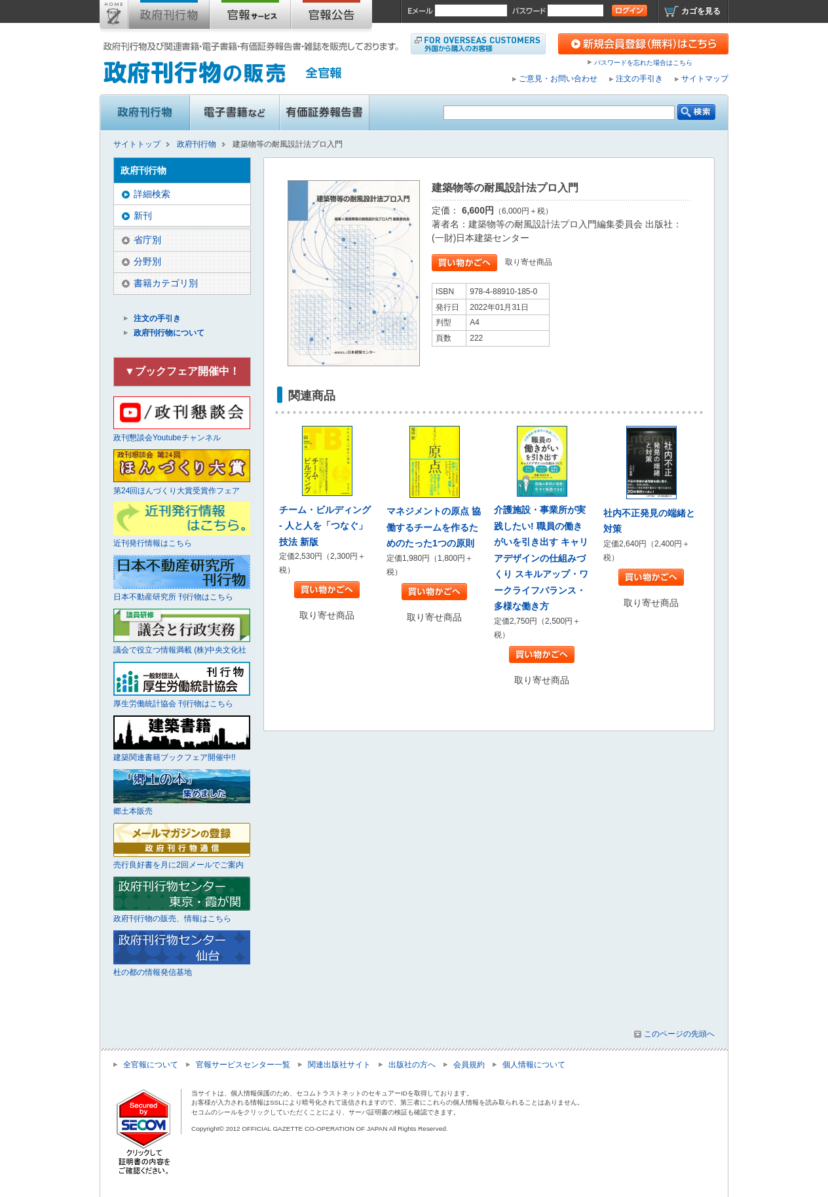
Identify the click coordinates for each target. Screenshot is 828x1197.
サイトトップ (114, 17)
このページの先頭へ (679, 1033)
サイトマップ (704, 78)
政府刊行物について (169, 332)
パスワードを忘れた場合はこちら (643, 62)
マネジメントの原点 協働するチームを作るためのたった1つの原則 (433, 527)
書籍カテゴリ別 (166, 283)
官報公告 (331, 17)
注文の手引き (639, 78)
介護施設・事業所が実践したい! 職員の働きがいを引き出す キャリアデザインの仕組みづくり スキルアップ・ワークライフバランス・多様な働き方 (541, 557)
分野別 (147, 261)
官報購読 (250, 17)
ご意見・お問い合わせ (558, 78)
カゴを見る (701, 11)
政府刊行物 (169, 17)
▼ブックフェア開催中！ (182, 371)
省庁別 (147, 240)
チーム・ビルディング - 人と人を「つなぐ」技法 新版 (325, 525)
